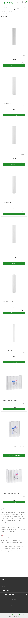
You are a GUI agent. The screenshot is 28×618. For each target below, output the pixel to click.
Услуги (3, 583)
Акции (3, 579)
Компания (4, 586)
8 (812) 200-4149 (14, 600)
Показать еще (4, 13)
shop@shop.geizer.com (15, 605)
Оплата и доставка (7, 594)
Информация (5, 590)
